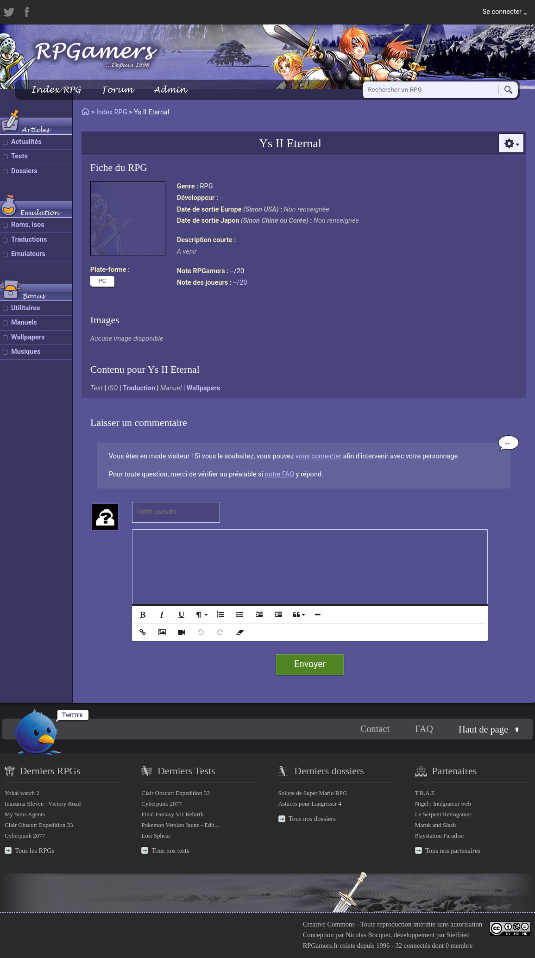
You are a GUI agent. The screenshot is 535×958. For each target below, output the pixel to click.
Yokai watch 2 (22, 792)
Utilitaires (25, 308)
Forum (117, 89)
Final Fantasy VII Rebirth (172, 814)
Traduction (139, 388)
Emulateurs (28, 254)
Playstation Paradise (439, 835)
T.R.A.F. (425, 792)
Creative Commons (329, 924)
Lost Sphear (155, 835)
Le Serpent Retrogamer (443, 814)
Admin (170, 89)
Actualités (26, 142)
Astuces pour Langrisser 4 (310, 803)
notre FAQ (279, 474)
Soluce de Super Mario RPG (312, 792)
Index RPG (56, 89)
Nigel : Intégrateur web (443, 803)
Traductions (29, 240)
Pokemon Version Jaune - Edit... (180, 824)
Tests (19, 156)
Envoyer (310, 664)
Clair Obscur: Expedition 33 (39, 824)
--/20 (240, 283)
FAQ (424, 729)
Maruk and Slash (435, 824)
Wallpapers (27, 337)
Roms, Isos (27, 225)
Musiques (26, 352)
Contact (375, 729)
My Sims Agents (25, 814)
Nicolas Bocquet (368, 935)
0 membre (459, 945)
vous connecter (318, 456)
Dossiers (24, 171)
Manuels (24, 322)
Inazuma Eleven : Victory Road (43, 803)
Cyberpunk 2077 (25, 835)
